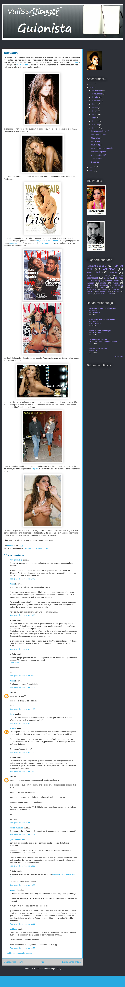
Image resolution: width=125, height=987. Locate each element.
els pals (35, 469)
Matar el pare (96, 138)
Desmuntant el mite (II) (100, 131)
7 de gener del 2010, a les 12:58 (22, 948)
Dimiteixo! (93, 351)
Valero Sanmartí (16, 828)
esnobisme (116, 289)
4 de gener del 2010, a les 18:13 (22, 615)
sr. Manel (13, 929)
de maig (95, 114)
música (115, 283)
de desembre (97, 90)
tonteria (113, 272)
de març (95, 121)
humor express (113, 281)
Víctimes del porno (98, 152)
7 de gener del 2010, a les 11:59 (22, 924)
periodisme (104, 289)
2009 (92, 167)
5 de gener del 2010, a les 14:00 (22, 885)
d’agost (95, 104)
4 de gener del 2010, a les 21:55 (22, 649)
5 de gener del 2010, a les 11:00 (22, 823)
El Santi (13, 728)
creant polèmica (101, 293)
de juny (95, 111)
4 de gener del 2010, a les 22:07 (22, 676)
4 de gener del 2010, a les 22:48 (22, 752)
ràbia (102, 287)
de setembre (97, 101)
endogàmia (103, 285)
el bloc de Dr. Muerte (98, 349)
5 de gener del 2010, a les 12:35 (22, 866)
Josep (12, 584)
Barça (107, 275)
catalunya (90, 285)
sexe (106, 278)
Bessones (95, 162)
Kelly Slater (40, 241)
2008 (92, 171)
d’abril (94, 118)
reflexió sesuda (96, 265)
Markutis (13, 890)
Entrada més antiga (71, 962)
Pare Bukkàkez (16, 560)
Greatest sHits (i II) (98, 155)
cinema (114, 287)
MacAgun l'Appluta (98, 135)
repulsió (116, 291)
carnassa (27, 548)
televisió (119, 278)
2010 (92, 87)
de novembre (97, 94)
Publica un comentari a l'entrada (19, 953)
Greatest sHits (96, 159)
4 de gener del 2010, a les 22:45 (22, 723)
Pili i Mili (75, 62)
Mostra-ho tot (119, 356)
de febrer (95, 125)
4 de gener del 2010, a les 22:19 (22, 709)
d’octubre (95, 97)
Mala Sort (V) (96, 145)
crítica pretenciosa (103, 291)
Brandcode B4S (95, 323)
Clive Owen (14, 663)
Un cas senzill (94, 312)
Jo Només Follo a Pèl (98, 340)
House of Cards (95, 333)
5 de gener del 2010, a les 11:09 (22, 834)
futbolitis (91, 275)
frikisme (89, 291)
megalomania (91, 289)
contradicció (37, 548)
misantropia (96, 280)
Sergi (12, 714)
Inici (42, 962)
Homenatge (95, 141)
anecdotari (93, 272)
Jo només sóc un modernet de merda (103, 342)
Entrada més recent (13, 962)
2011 (92, 84)
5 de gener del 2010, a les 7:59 (22, 772)
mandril (103, 283)
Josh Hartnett (53, 241)
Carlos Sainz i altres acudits (102, 148)
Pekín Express (22, 65)
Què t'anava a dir (17, 840)
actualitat (109, 269)
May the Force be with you (100, 331)
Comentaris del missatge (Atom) (48, 969)
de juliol (95, 108)
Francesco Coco (15, 243)
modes (45, 548)
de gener (95, 128)
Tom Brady (45, 243)
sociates (90, 293)
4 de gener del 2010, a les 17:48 (22, 579)
